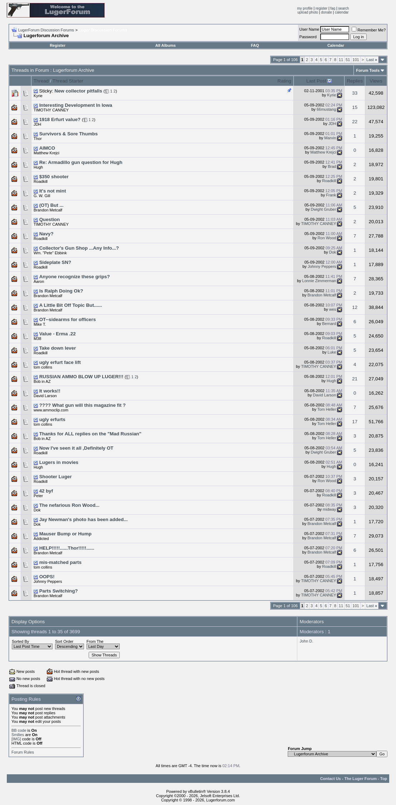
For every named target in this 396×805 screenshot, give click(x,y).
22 (354, 121)
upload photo (307, 12)
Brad (332, 166)
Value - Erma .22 (57, 333)
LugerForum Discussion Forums (46, 30)
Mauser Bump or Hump (65, 533)
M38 (37, 338)
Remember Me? (369, 30)
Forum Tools (368, 70)
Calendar (335, 45)
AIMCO (47, 148)
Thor (38, 138)
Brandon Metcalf (321, 295)
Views (376, 81)
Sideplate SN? (55, 262)
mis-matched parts (60, 562)
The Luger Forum (361, 778)
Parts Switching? (58, 591)
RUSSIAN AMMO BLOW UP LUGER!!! (81, 376)
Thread (41, 81)
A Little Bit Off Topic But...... (70, 305)
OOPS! (47, 576)
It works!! (49, 391)
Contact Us (330, 778)
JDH (37, 124)
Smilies (17, 734)
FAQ (255, 45)
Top (383, 778)
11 (341, 60)
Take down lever (57, 348)
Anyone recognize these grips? (74, 276)
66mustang (326, 109)
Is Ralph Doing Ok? (61, 291)
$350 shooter (54, 176)
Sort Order (64, 641)
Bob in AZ (42, 381)
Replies (354, 81)
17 (354, 421)
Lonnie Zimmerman (319, 281)
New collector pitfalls (78, 91)
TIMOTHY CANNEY (318, 223)
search (343, 8)
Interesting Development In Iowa (75, 105)
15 (354, 107)
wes (332, 309)
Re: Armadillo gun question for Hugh (81, 162)
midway (329, 509)
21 (354, 378)
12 (354, 307)
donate (326, 12)
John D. (306, 641)
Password (308, 37)
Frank (331, 195)
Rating (284, 81)
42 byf (46, 491)
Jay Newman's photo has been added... (83, 519)
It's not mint (52, 191)
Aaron (39, 281)
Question (49, 219)
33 (354, 93)
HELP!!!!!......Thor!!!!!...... (66, 548)
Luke (332, 352)
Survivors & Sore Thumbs (68, 133)
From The (94, 641)
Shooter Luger (55, 476)
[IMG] (16, 739)
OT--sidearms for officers (67, 319)
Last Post (316, 81)
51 (348, 60)
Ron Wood (327, 238)
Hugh (38, 167)
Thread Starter (68, 81)
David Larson (324, 395)
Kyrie (38, 96)
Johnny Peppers (322, 266)
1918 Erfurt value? (60, 119)
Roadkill (41, 181)
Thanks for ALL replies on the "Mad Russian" (90, 433)
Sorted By (20, 641)
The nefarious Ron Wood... (69, 505)
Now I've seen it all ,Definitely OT (76, 448)
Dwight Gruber (323, 209)
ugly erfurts (52, 419)
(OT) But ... (51, 205)
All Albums (165, 45)
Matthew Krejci (323, 152)
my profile (304, 8)
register (321, 8)
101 (355, 60)
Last (371, 60)
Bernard (329, 323)
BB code (18, 730)
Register (57, 45)
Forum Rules (22, 752)
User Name (310, 29)
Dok (332, 252)
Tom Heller (326, 409)
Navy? (46, 233)
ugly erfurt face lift (60, 362)
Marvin (330, 138)
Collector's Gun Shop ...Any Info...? (79, 248)
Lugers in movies (59, 462)
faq (332, 8)
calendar (341, 12)
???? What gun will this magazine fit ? (82, 405)
